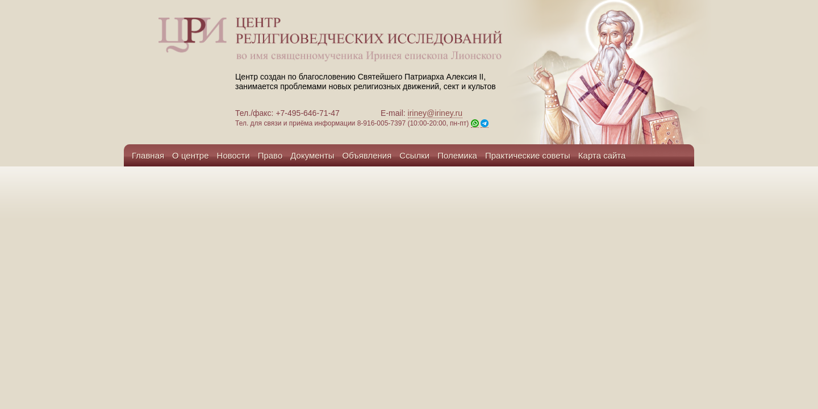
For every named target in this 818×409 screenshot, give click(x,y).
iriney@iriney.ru (435, 113)
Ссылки (414, 155)
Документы (312, 155)
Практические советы (527, 155)
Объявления (367, 155)
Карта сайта (602, 155)
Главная (148, 155)
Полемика (457, 155)
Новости (233, 155)
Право (270, 155)
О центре (190, 155)
